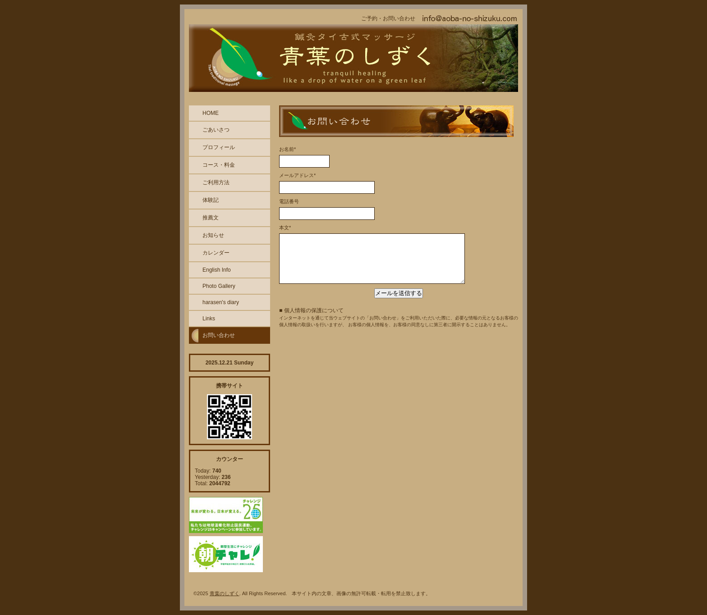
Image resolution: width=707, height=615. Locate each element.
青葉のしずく (224, 593)
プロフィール (218, 147)
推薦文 (210, 217)
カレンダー (216, 253)
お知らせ (213, 235)
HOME (210, 113)
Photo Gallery (218, 286)
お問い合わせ (218, 335)
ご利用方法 (216, 182)
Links (208, 318)
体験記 (210, 200)
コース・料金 (218, 165)
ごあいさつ (216, 130)
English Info (216, 270)
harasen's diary (220, 302)
